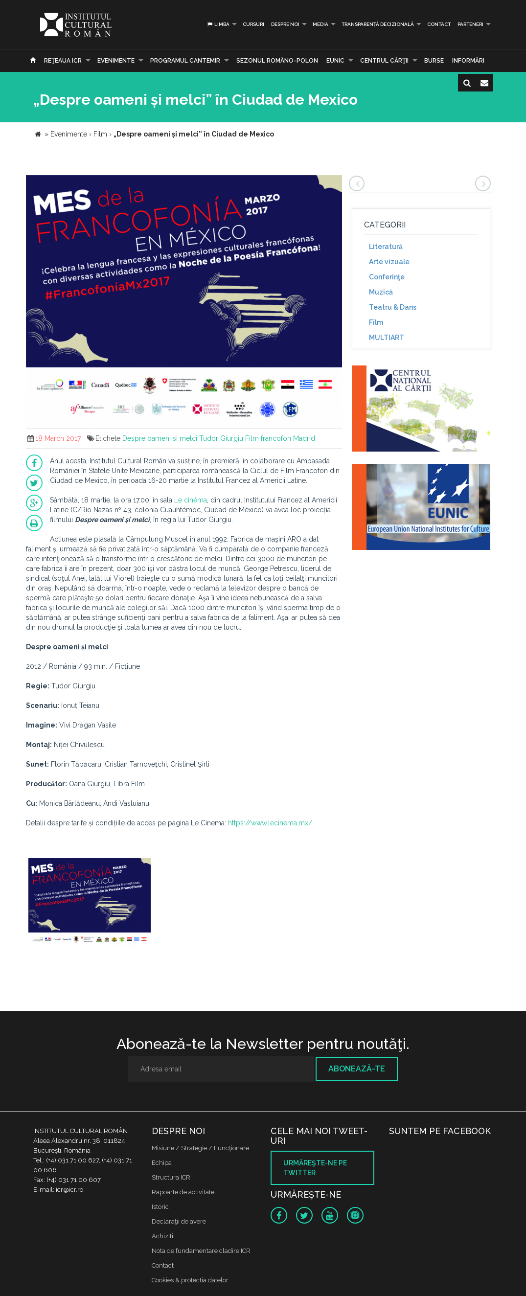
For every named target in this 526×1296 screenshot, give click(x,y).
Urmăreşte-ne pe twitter (315, 1168)
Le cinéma (190, 500)
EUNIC (335, 60)
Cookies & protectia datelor (190, 1280)
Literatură (386, 246)
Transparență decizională (378, 24)
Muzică (381, 292)
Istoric (160, 1206)
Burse (434, 60)
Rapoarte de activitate (183, 1192)
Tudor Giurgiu (221, 438)
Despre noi (285, 24)
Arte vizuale (389, 262)
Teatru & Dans (392, 307)
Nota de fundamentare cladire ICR (201, 1250)
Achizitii (163, 1236)
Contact (439, 24)
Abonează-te (356, 1068)
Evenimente (116, 60)
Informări (468, 60)
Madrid (304, 438)
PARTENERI (470, 24)
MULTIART (386, 337)
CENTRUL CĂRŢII (384, 60)
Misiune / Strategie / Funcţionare (200, 1148)
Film (376, 322)
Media (320, 24)
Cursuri (253, 24)
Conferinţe (387, 277)
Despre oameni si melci (159, 438)
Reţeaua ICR (63, 60)
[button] (333, 184)
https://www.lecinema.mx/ (270, 823)
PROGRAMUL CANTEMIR (185, 60)
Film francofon (268, 438)
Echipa (162, 1162)
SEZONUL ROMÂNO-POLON (277, 60)
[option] (89, 903)
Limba (217, 24)
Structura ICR (171, 1177)
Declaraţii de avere (179, 1221)
